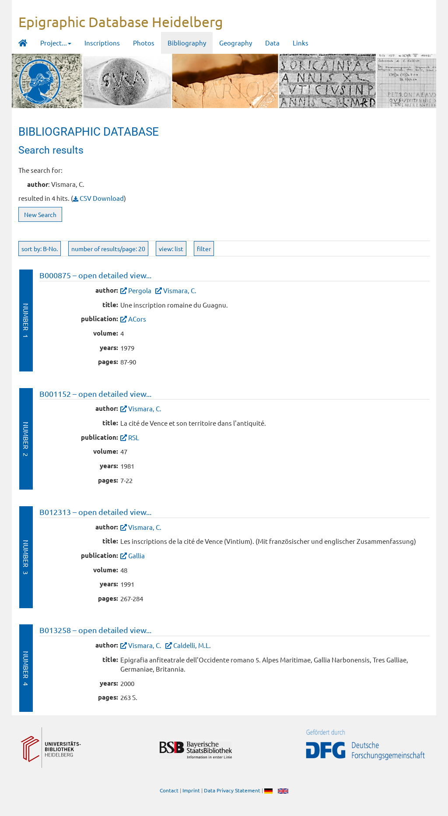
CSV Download (98, 198)
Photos (143, 43)
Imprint (191, 790)
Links (300, 43)
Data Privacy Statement (232, 790)
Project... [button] (55, 43)
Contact (169, 790)
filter (204, 248)
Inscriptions (102, 43)
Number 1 (26, 320)
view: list (171, 248)
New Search (40, 214)
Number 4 (26, 668)
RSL (133, 437)
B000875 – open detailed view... (95, 275)
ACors (137, 319)
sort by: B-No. (39, 248)
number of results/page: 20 (108, 248)
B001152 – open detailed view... (95, 393)
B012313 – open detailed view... (95, 511)
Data (272, 43)
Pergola (139, 290)
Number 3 (26, 557)
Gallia (136, 555)
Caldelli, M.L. (192, 645)
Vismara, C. (179, 290)
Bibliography (187, 43)
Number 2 (26, 439)
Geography (235, 43)
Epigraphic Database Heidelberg (120, 21)
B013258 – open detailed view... (95, 629)
